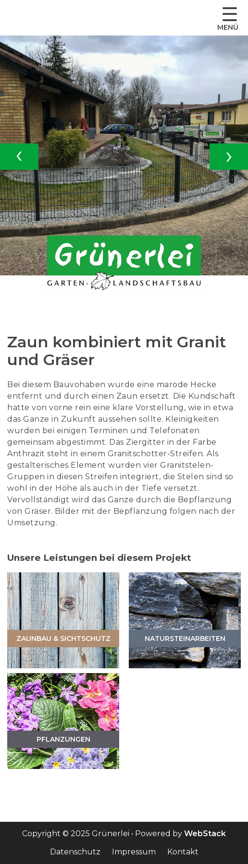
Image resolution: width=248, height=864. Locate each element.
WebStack (205, 833)
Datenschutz (75, 851)
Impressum (134, 851)
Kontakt (182, 851)
